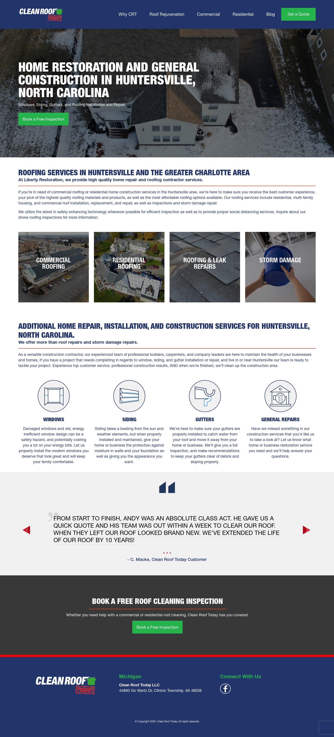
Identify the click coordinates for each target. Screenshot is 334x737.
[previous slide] (27, 530)
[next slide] (307, 530)
